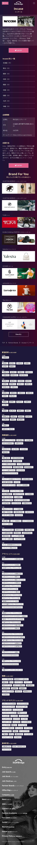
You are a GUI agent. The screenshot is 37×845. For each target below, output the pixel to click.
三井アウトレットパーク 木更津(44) (11, 583)
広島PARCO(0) (29, 512)
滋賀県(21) (5, 393)
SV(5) (11, 682)
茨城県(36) (5, 372)
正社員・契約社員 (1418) (19, 746)
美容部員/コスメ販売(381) (21, 679)
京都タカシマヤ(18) (7, 500)
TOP (3, 343)
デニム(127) (6, 716)
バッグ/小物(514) (26, 722)
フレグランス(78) (7, 719)
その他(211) (6, 694)
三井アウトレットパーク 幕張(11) (11, 576)
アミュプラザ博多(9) (19, 539)
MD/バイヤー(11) (7, 685)
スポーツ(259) (28, 728)
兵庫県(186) (30, 393)
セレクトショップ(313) (8, 706)
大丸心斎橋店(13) (7, 494)
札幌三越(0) (20, 440)
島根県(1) (12, 401)
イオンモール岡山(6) (8, 515)
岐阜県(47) (20, 384)
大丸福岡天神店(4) (7, 533)
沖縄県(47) (5, 425)
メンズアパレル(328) (22, 703)
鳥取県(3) (5, 401)
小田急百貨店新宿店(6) (17, 458)
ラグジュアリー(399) (22, 706)
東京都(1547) (14, 375)
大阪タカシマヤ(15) (18, 494)
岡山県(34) (19, 401)
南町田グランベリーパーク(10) (10, 601)
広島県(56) (27, 401)
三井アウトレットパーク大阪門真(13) (12, 646)
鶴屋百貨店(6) (6, 536)
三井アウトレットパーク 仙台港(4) (11, 565)
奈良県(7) (5, 396)
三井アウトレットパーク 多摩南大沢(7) (12, 573)
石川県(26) (21, 381)
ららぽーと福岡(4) (7, 539)
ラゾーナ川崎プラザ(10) (9, 470)
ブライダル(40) (28, 734)
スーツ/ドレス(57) (17, 709)
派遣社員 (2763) (7, 746)
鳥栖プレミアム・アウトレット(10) (11, 661)
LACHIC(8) (16, 482)
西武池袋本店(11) (7, 461)
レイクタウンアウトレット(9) (10, 589)
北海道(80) (5, 357)
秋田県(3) (27, 363)
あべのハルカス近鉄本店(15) (22, 500)
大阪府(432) (21, 393)
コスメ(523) (14, 716)
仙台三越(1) (15, 449)
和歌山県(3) (13, 396)
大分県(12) (5, 419)
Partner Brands (13, 343)
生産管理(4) (14, 688)
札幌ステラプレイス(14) (9, 440)
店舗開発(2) (23, 688)
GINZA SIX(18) (20, 470)
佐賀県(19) (13, 416)
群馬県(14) (21, 372)
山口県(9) (5, 405)
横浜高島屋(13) (28, 467)
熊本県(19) (28, 416)
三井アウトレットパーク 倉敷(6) (11, 652)
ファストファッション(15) (9, 712)
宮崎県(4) (13, 419)
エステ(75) (16, 719)
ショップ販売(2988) (8, 679)
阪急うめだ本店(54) (7, 497)
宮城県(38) (19, 363)
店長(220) (5, 682)
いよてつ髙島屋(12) (16, 521)
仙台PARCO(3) (6, 449)
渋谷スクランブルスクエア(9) (10, 473)
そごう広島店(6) (18, 509)
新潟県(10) (5, 381)
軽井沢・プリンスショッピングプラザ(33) (13, 619)
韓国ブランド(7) (22, 712)
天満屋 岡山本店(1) (18, 512)
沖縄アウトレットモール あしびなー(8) (12, 670)
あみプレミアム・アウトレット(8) (11, 598)
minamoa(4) (18, 515)
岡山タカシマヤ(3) (7, 509)
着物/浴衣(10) (19, 734)
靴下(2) (11, 734)
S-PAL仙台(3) (24, 449)
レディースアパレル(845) (9, 703)
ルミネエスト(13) (7, 467)
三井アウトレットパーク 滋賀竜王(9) (12, 643)
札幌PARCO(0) (18, 443)
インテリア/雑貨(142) (8, 728)
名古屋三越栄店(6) (7, 482)
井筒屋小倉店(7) (29, 530)
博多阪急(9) (17, 533)
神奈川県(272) (23, 375)
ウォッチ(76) (16, 722)
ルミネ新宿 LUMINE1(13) (9, 464)
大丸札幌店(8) (28, 440)
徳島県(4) (5, 410)
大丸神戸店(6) (6, 503)
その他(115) (18, 737)
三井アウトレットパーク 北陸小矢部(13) (12, 625)
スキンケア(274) (24, 716)
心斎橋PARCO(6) (27, 503)
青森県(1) (5, 363)
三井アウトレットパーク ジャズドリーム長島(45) (15, 616)
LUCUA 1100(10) (16, 503)
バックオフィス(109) (8, 691)
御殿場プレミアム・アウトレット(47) (12, 613)
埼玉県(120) (29, 372)
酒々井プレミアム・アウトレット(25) (12, 595)
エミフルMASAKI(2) (28, 521)
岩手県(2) (12, 363)
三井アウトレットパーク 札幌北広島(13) (12, 559)
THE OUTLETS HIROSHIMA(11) (10, 655)
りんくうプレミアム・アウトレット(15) (12, 634)
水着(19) (15, 731)
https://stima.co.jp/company (22, 135)
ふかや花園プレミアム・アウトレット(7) (13, 604)
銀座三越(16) (6, 458)
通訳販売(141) (27, 691)
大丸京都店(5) (29, 494)
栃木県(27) (13, 372)
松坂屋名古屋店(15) (27, 479)
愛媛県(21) (20, 410)
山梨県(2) (5, 384)
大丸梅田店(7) (18, 497)
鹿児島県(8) (20, 419)
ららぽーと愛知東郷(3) (22, 485)
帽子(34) (14, 725)
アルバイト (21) (6, 749)
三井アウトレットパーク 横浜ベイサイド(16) (14, 580)
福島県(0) (12, 366)
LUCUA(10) (5, 491)
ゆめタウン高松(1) (7, 524)
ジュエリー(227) (7, 722)
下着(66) (5, 734)
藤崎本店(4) (6, 452)
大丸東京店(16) (17, 461)
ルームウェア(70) (24, 731)
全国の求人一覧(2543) (8, 429)
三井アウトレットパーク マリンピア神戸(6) (13, 637)
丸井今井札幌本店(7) (8, 443)
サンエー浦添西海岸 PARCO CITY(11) (12, 544)
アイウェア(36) (22, 725)
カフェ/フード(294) (7, 737)
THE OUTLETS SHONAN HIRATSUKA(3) (12, 607)
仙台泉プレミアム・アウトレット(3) (11, 568)
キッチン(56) (19, 728)
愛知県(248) (6, 387)
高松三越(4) (6, 521)
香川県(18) (12, 410)
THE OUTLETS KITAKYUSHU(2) (10, 664)
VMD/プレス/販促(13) (19, 685)
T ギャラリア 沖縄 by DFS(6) (9, 548)
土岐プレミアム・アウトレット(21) (11, 622)
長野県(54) (12, 384)
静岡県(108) (28, 384)
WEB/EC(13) (18, 691)
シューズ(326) (6, 725)
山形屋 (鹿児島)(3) (27, 533)
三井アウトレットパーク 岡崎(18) (11, 628)
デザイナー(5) (18, 682)
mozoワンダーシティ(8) (9, 485)
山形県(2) (5, 366)
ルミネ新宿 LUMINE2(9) (23, 464)
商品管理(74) (6, 688)
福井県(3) (28, 381)
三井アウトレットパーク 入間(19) (11, 592)
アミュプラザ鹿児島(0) (17, 536)
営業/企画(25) (30, 685)
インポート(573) (7, 709)
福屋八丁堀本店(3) (7, 512)
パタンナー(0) (28, 682)
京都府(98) (13, 393)
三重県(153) (14, 387)
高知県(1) (28, 410)
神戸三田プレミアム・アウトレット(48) (12, 640)
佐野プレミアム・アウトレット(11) (11, 586)
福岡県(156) (6, 416)
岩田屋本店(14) (19, 530)
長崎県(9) (21, 416)
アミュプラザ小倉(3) (8, 530)
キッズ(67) (24, 719)
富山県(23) (13, 381)
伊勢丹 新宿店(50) (18, 467)
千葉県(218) (6, 375)
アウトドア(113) (7, 731)
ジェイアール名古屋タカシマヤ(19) (11, 479)
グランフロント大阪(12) (17, 491)
